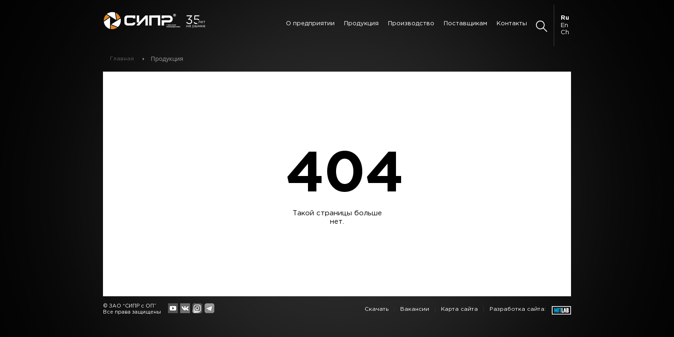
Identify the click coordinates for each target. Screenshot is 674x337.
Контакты (512, 23)
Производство (411, 23)
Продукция (361, 23)
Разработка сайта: (518, 309)
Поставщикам (465, 23)
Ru (565, 18)
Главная (122, 58)
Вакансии (414, 309)
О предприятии (310, 23)
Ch (565, 32)
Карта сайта (459, 309)
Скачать (376, 309)
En (564, 25)
